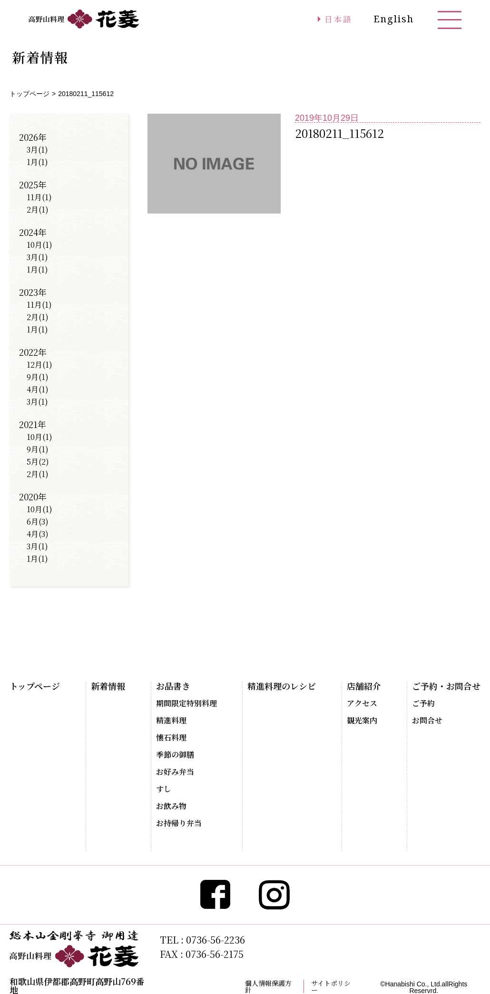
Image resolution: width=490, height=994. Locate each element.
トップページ (29, 93)
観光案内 (362, 720)
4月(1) (38, 389)
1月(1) (37, 161)
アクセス (362, 703)
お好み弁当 (175, 772)
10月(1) (39, 244)
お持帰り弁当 (179, 823)
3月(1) (37, 149)
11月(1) (39, 197)
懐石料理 (171, 737)
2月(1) (38, 209)
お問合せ (427, 720)
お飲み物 (171, 806)
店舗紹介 (364, 686)
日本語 (336, 19)
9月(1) (38, 376)
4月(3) (38, 533)
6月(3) (38, 521)
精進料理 (171, 720)
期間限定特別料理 (186, 703)
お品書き (173, 686)
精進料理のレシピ (281, 686)
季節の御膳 (175, 755)
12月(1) (39, 364)
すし (163, 789)
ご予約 (423, 703)
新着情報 (108, 686)
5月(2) (38, 461)
